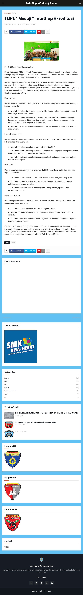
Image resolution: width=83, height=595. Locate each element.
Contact (47, 591)
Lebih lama (76, 318)
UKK (41, 394)
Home (34, 591)
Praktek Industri (41, 391)
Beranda (7, 13)
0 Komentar (32, 24)
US (41, 397)
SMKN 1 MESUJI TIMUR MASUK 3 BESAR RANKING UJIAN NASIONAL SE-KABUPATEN (46, 413)
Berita (41, 381)
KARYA (41, 388)
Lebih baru (7, 318)
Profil (40, 591)
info (41, 384)
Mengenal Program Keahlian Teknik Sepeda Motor (36, 422)
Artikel (14, 13)
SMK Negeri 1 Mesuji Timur (41, 3)
